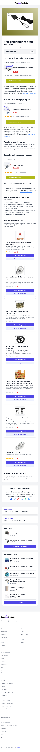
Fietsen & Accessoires (7, 683)
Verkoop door (22, 75)
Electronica (4, 673)
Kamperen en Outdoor (10, 38)
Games (3, 686)
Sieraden (3, 728)
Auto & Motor (5, 655)
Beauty (3, 661)
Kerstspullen (4, 709)
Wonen (3, 740)
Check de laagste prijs (15, 81)
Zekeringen (30, 38)
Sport (2, 734)
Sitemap (23, 629)
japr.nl (18, 747)
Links (22, 631)
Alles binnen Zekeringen (20, 546)
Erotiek (3, 681)
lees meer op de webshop (29, 93)
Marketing (4, 631)
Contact (3, 645)
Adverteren (4, 637)
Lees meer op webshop (20, 258)
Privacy (23, 642)
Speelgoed (4, 731)
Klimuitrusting (21, 38)
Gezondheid (4, 689)
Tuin (2, 737)
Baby (2, 658)
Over (2, 629)
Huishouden (4, 695)
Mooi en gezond (5, 717)
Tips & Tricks (24, 634)
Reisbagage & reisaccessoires (9, 725)
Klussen (3, 712)
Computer (4, 664)
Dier (2, 667)
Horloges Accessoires (7, 692)
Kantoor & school (6, 706)
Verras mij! (20, 602)
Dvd (2, 670)
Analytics (3, 634)
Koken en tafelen (5, 715)
